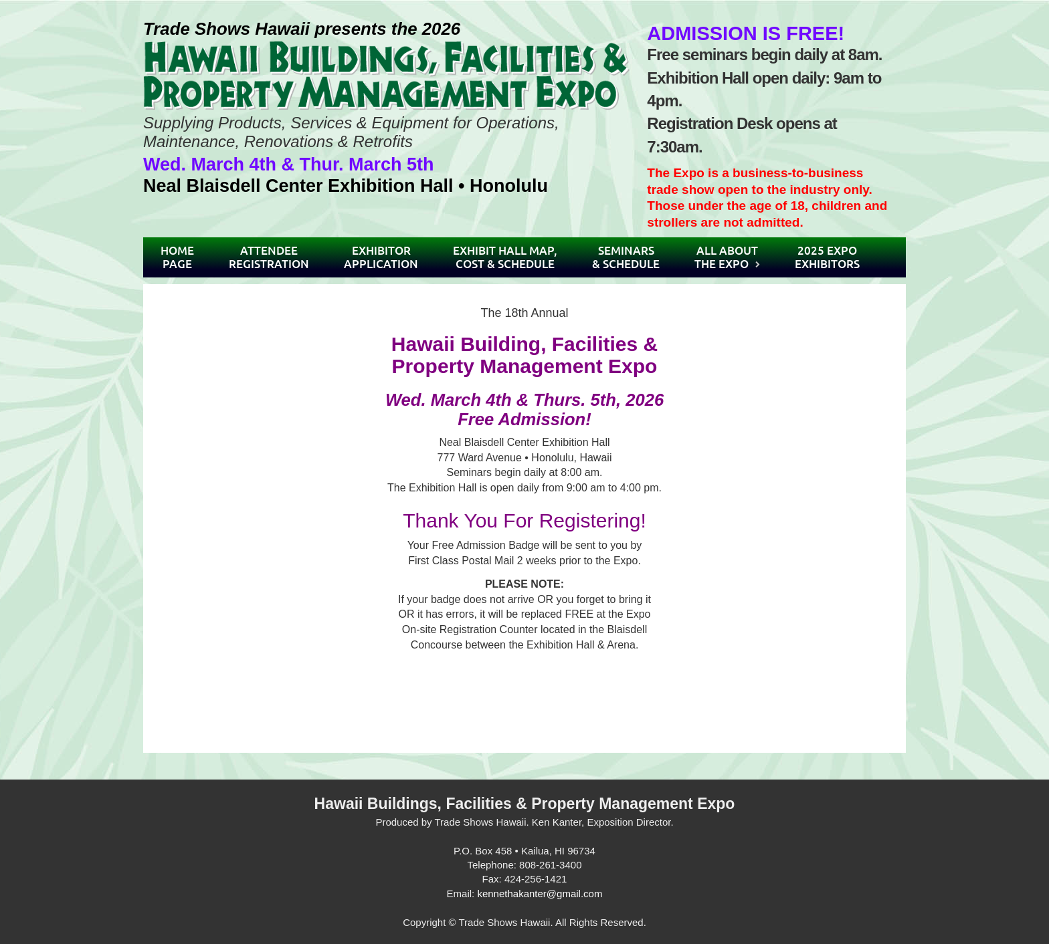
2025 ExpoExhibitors (827, 257)
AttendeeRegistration (269, 257)
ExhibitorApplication (381, 257)
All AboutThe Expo (726, 257)
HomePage (177, 257)
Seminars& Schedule (626, 257)
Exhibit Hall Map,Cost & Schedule (505, 257)
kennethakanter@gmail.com (539, 893)
